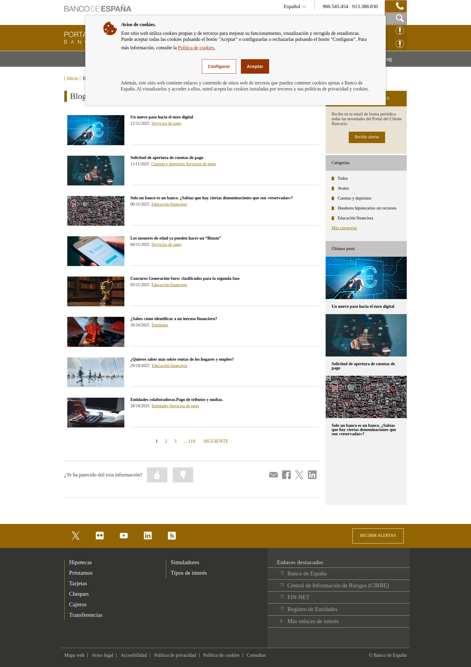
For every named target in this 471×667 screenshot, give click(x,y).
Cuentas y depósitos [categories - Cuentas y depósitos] (354, 198)
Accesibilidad (133, 655)
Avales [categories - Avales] (343, 188)
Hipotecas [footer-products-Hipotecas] (80, 562)
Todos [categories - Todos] (343, 178)
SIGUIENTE (215, 441)
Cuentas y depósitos (168, 164)
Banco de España (307, 573)
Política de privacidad (175, 655)
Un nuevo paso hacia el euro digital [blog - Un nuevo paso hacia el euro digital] (161, 117)
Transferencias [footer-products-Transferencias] (85, 615)
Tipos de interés (189, 573)
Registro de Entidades (312, 609)
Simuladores (185, 562)
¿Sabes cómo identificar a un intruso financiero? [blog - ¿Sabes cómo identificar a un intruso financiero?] (173, 319)
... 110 (189, 441)
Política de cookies (221, 655)
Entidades (160, 325)
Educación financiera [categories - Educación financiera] (355, 218)
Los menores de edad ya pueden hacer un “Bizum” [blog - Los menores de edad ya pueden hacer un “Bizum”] (175, 238)
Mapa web (74, 655)
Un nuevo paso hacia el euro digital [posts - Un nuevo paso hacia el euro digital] (363, 306)
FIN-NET (298, 597)
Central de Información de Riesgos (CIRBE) (338, 585)
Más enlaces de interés (313, 621)
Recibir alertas (367, 137)
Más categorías (344, 228)
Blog (394, 61)
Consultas (256, 655)
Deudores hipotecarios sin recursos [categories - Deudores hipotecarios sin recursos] (367, 208)
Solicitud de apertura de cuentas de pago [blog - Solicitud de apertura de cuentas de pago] (166, 157)
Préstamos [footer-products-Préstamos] (81, 573)
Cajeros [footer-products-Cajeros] (78, 604)
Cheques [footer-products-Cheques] (79, 594)
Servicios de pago (166, 123)
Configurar (219, 66)
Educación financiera (169, 204)
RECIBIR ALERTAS (378, 535)
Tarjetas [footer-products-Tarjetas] (78, 583)
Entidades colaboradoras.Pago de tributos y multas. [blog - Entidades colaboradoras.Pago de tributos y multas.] (176, 399)
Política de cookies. (196, 47)
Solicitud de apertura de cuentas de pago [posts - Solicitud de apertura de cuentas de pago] (363, 366)
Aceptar (255, 66)
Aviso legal (102, 655)
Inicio (72, 78)
